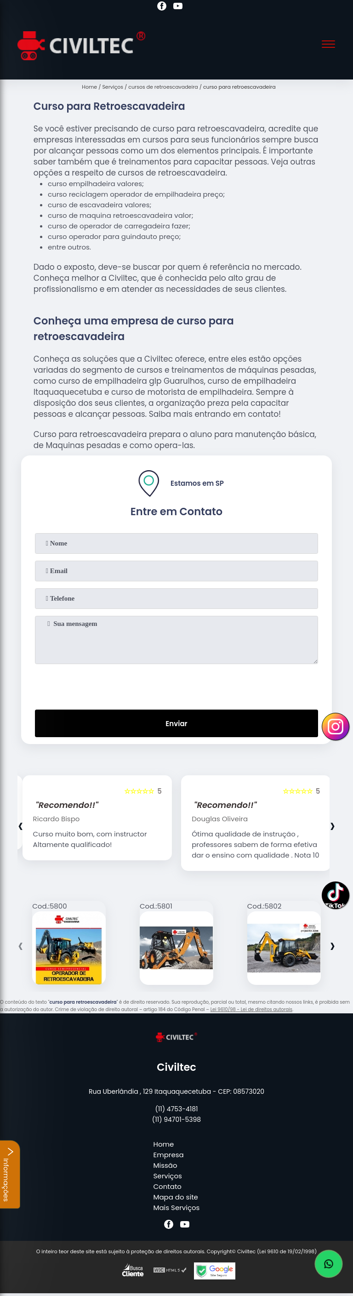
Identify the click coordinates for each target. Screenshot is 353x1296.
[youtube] (177, 7)
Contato (168, 1186)
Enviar (176, 723)
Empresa (169, 1155)
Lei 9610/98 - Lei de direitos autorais (251, 1009)
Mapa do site (176, 1197)
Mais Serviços (177, 1207)
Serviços (168, 1176)
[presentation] (176, 685)
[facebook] (161, 7)
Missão (165, 1165)
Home (164, 1144)
